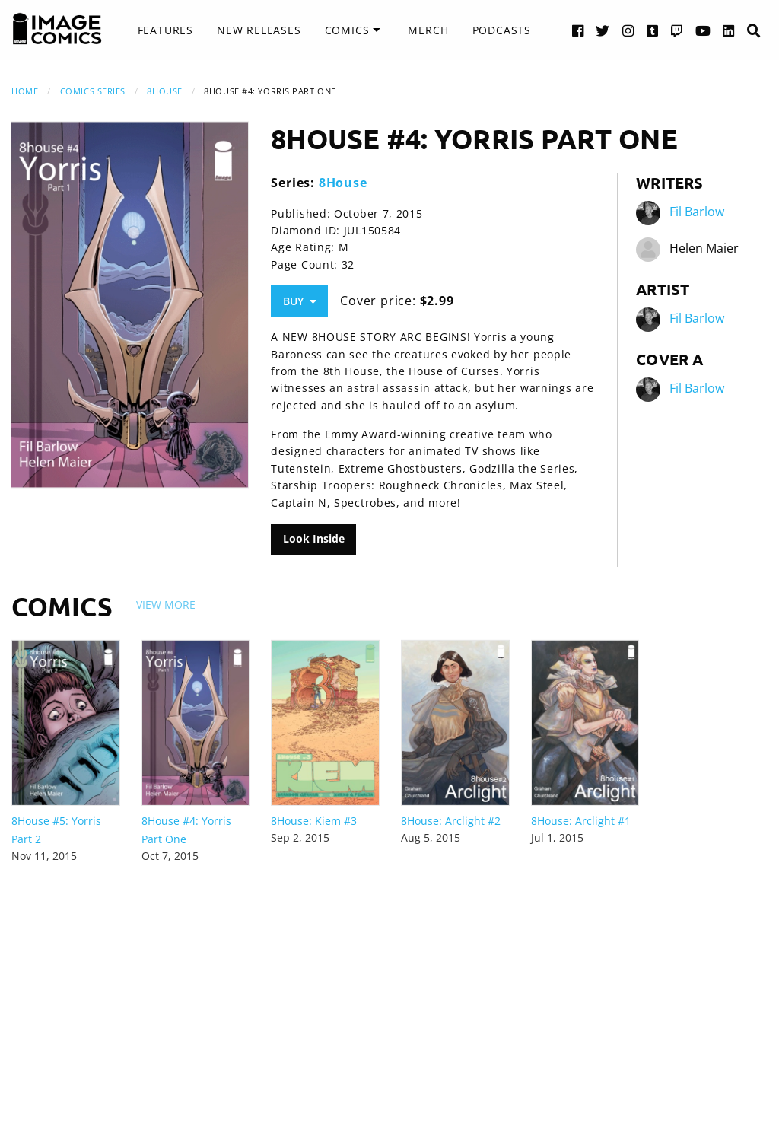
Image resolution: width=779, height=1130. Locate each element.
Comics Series (93, 91)
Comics (347, 30)
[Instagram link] (628, 30)
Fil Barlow (696, 211)
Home (24, 91)
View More (166, 604)
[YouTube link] (703, 30)
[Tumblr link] (653, 30)
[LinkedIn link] (729, 30)
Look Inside (314, 538)
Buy (299, 301)
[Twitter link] (603, 30)
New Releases (259, 30)
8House (164, 91)
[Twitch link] (677, 30)
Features (165, 30)
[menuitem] (165, 30)
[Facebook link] (578, 30)
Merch (428, 30)
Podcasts (501, 30)
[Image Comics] (57, 29)
